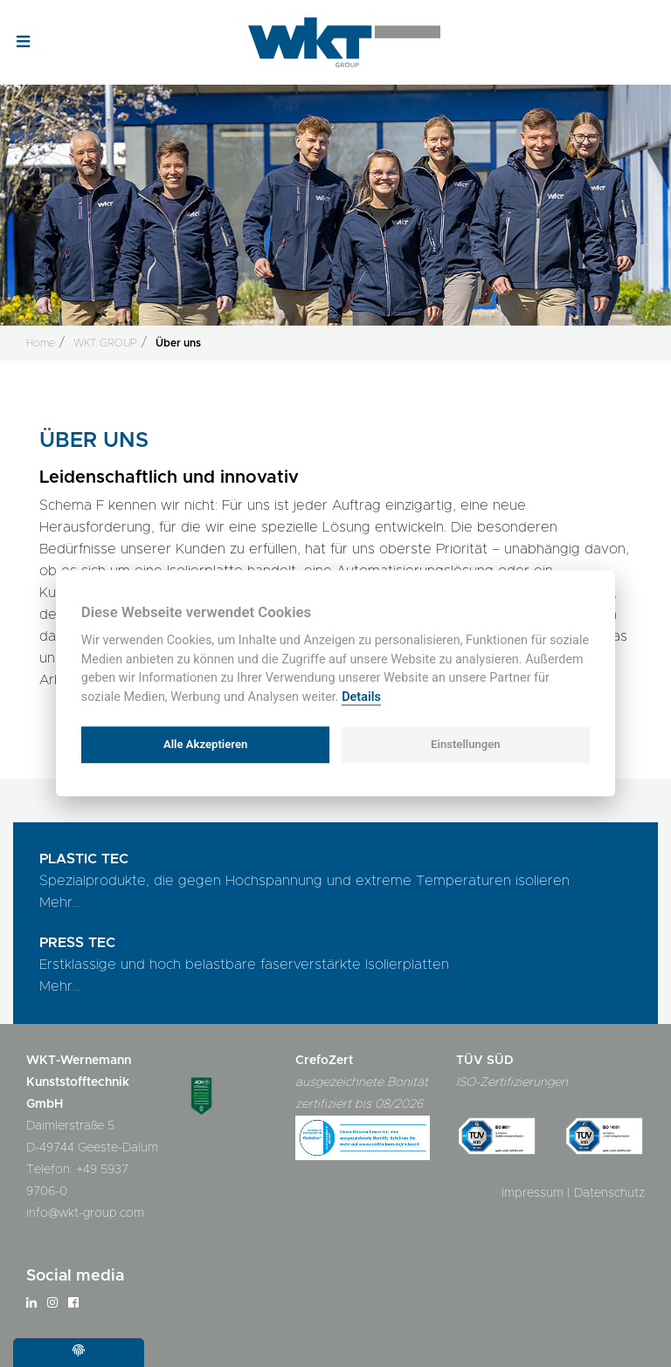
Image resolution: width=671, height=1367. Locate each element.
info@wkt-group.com (85, 1213)
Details (361, 697)
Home (40, 343)
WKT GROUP (105, 343)
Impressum (533, 1193)
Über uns (178, 343)
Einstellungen (466, 744)
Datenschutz (609, 1193)
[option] (335, 193)
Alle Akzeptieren (205, 744)
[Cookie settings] (78, 1352)
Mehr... (59, 903)
